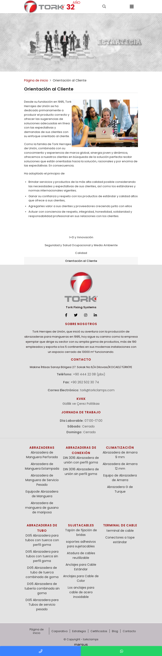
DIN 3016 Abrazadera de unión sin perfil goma (81, 471)
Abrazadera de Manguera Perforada (42, 454)
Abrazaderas (42, 447)
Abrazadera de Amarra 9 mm (120, 454)
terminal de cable (120, 525)
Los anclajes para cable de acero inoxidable (81, 592)
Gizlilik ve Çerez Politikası (81, 403)
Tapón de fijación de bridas (81, 532)
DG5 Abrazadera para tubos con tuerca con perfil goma (42, 540)
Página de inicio (36, 631)
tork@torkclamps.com (97, 390)
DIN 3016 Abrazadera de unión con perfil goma (81, 460)
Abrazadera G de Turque (120, 489)
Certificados (98, 631)
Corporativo (59, 631)
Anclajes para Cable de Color (81, 578)
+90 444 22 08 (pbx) (89, 374)
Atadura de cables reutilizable (81, 555)
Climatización (120, 447)
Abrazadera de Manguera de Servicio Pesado (42, 480)
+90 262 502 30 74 (85, 382)
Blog (115, 631)
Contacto (129, 631)
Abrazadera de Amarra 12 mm (120, 466)
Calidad (81, 253)
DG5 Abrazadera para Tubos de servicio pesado (42, 604)
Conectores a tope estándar (120, 539)
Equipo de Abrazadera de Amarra (120, 477)
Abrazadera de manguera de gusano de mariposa (42, 507)
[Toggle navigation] (132, 6)
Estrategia (79, 631)
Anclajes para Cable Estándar (81, 566)
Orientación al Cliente (81, 261)
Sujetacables (81, 525)
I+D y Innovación (81, 237)
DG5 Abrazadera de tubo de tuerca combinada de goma (42, 572)
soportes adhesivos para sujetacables (81, 543)
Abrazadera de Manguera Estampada (42, 466)
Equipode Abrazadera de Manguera (42, 493)
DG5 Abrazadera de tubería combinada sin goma (42, 588)
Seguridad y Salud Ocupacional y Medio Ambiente (81, 245)
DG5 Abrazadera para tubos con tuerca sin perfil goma (42, 556)
